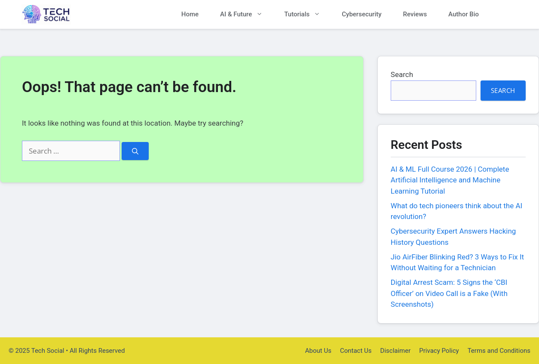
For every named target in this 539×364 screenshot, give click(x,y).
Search (402, 74)
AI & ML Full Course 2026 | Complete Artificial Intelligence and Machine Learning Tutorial (450, 180)
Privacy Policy (439, 351)
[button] (504, 14)
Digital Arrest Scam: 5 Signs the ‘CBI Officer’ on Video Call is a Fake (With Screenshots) (449, 293)
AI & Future (246, 14)
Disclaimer (395, 351)
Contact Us (356, 351)
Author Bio (463, 14)
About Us (318, 351)
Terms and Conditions (499, 351)
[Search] (135, 151)
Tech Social (103, 14)
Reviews (415, 14)
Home (190, 14)
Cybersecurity (361, 14)
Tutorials (307, 14)
